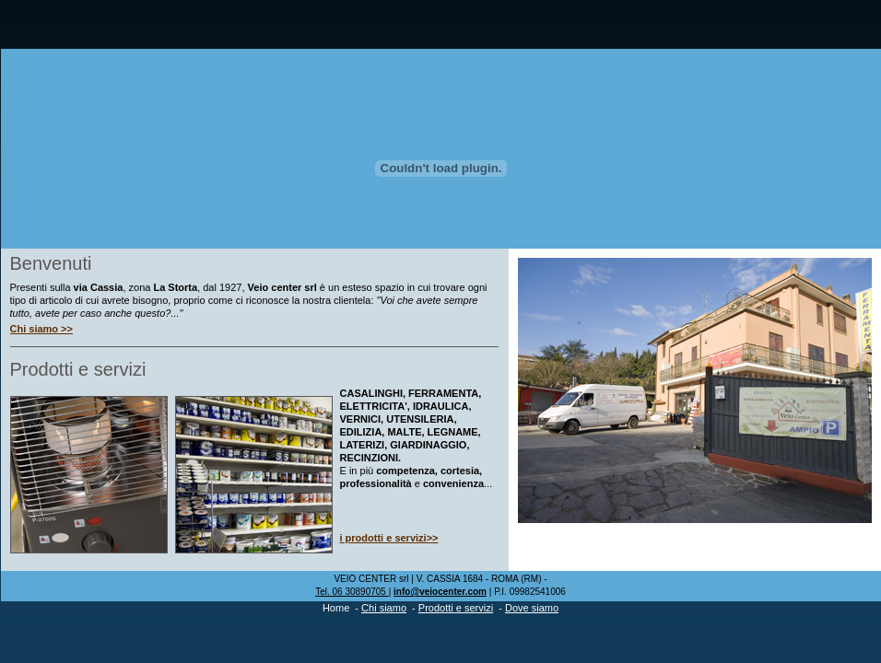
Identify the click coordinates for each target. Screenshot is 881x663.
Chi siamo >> (41, 328)
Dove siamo (531, 607)
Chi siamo (383, 607)
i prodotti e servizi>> (389, 537)
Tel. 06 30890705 (352, 592)
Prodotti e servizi (455, 607)
